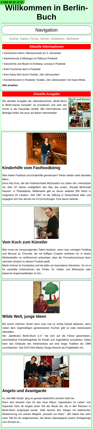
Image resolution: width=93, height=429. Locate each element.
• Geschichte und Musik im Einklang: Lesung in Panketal (33, 63)
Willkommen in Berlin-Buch (46, 12)
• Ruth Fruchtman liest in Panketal (21, 69)
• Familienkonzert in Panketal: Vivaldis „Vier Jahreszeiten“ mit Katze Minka (43, 80)
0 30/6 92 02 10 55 (12, 2)
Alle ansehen (10, 85)
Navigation (46, 30)
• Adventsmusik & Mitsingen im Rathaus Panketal (29, 58)
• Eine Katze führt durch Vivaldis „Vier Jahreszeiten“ (31, 74)
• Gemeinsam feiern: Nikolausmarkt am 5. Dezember (31, 53)
